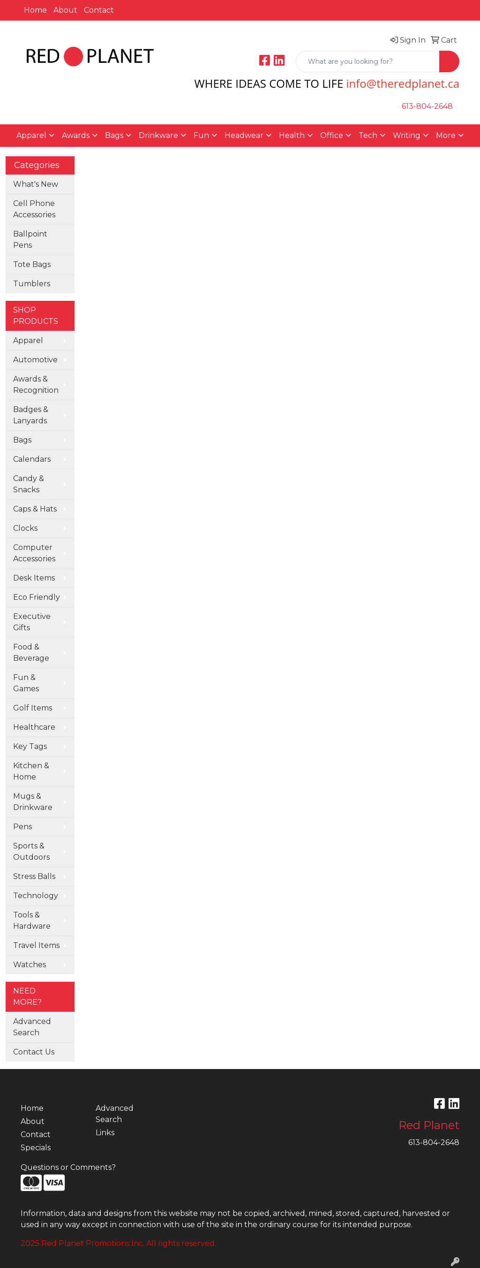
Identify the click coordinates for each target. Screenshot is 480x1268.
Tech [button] (368, 135)
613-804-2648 (427, 106)
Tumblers (31, 283)
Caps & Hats (35, 508)
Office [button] (331, 135)
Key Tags (30, 746)
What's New (35, 184)
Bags (22, 439)
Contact (99, 10)
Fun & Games (26, 683)
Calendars (32, 459)
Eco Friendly (36, 597)
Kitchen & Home (31, 771)
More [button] (446, 135)
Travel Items (36, 945)
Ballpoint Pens (30, 239)
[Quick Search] (368, 61)
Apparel (28, 340)
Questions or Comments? (68, 1167)
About (65, 10)
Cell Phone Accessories (34, 209)
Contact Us (33, 1051)
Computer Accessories (34, 553)
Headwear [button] (244, 135)
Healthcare (34, 727)
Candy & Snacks (28, 484)
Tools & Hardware (32, 920)
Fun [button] (201, 135)
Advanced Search (32, 1027)
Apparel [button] (31, 135)
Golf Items (32, 707)
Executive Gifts (32, 622)
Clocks (25, 528)
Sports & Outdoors (31, 851)
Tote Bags (32, 264)
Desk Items (34, 577)
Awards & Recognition (36, 384)
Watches (29, 964)
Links (105, 1132)
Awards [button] (76, 135)
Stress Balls (34, 876)
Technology (35, 895)
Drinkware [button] (158, 135)
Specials (36, 1147)
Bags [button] (114, 135)
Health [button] (292, 135)
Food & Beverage (31, 652)
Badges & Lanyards (30, 415)
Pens (22, 826)
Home (35, 10)
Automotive (35, 359)
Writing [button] (406, 135)
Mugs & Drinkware (32, 802)
